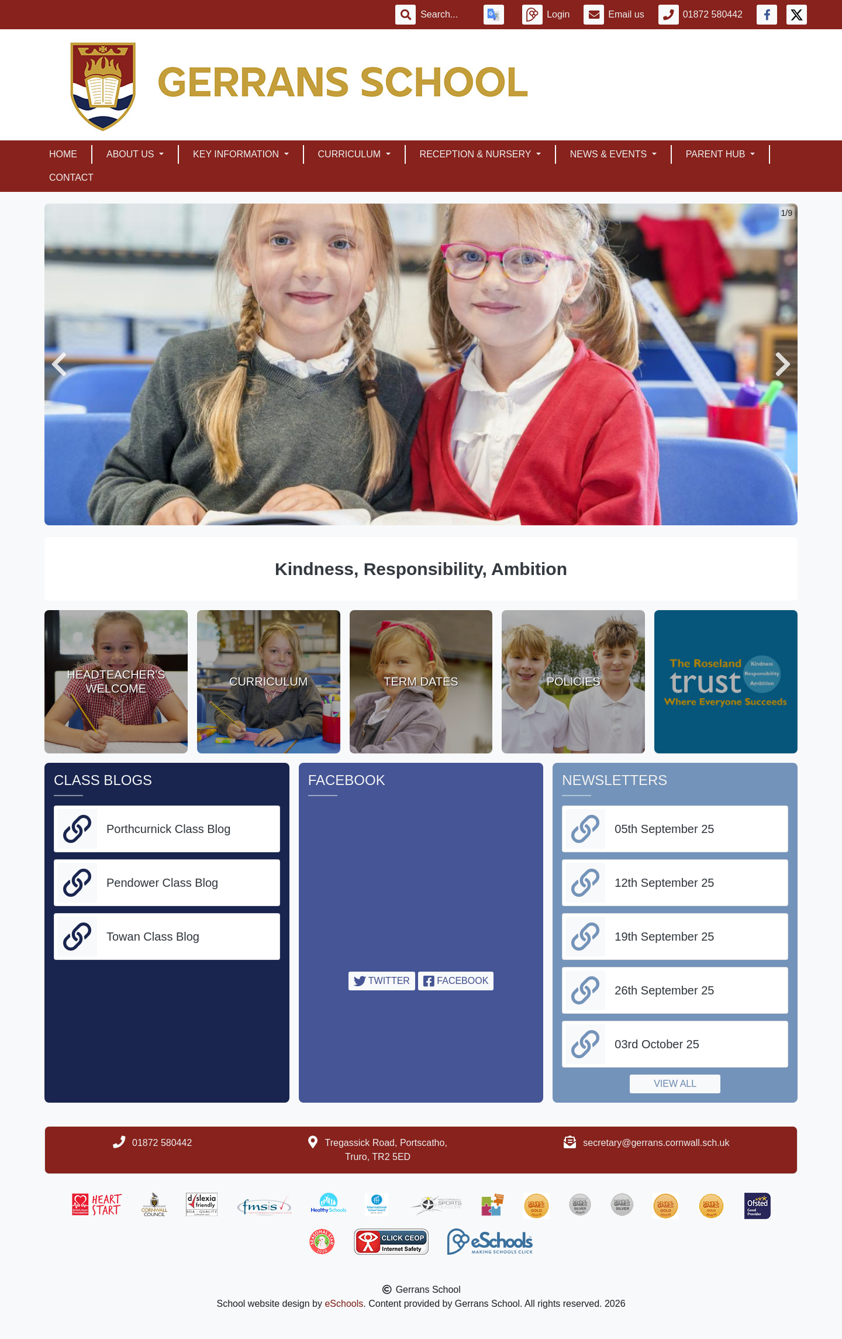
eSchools (344, 1304)
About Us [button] (131, 154)
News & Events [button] (610, 154)
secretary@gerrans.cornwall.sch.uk (656, 1143)
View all (675, 1084)
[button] (59, 364)
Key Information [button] (237, 154)
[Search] (445, 15)
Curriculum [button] (351, 154)
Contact (71, 178)
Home (63, 154)
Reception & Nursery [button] (477, 154)
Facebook (455, 981)
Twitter (382, 981)
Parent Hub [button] (717, 154)
